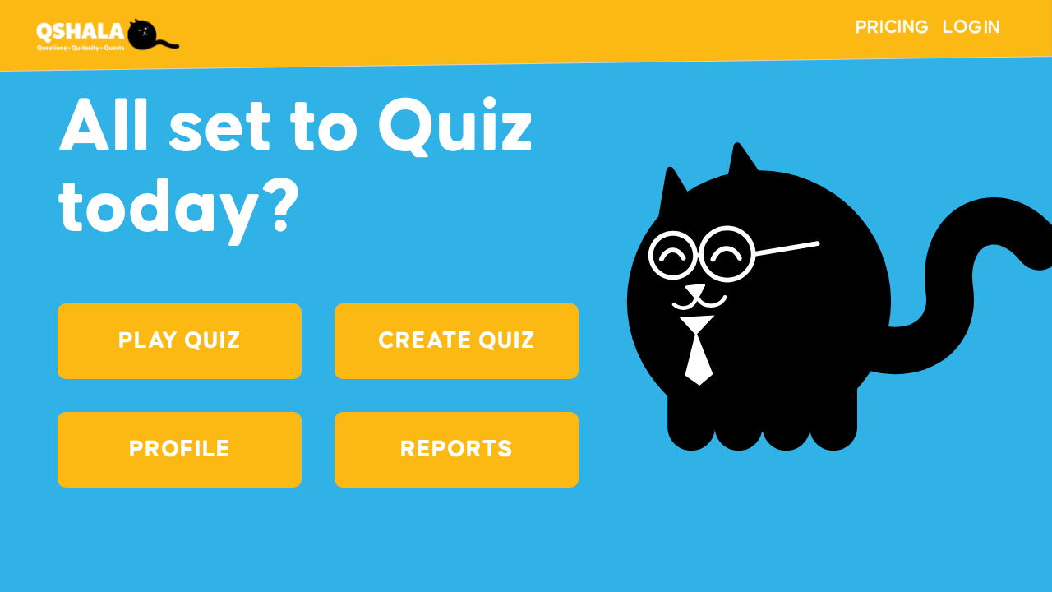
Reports (457, 450)
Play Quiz (180, 341)
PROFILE (180, 450)
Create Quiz (457, 341)
